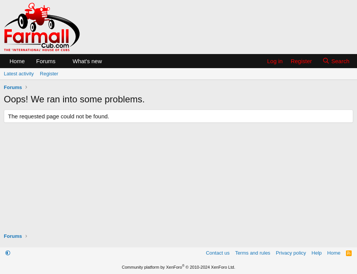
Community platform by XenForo (178, 267)
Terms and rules (252, 253)
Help (317, 253)
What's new (87, 61)
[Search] (336, 61)
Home (17, 61)
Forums (46, 61)
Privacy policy (291, 253)
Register (49, 73)
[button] (61, 61)
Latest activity (19, 73)
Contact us (218, 253)
